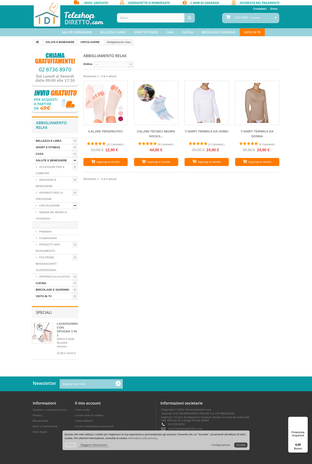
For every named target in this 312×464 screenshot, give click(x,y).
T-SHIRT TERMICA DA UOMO (206, 131)
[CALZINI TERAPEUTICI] (106, 103)
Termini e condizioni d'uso (50, 409)
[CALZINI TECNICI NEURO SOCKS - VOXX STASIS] (156, 103)
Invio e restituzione (45, 426)
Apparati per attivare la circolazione (51, 215)
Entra (273, 8)
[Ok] (118, 383)
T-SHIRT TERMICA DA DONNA (257, 133)
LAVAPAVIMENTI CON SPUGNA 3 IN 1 (69, 329)
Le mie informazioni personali (94, 426)
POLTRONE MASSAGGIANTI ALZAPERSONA (46, 264)
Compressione (48, 238)
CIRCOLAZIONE (90, 42)
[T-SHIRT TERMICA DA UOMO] (207, 103)
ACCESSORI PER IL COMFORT (50, 170)
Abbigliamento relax (51, 225)
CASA (170, 32)
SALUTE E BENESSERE (77, 32)
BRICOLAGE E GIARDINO (219, 32)
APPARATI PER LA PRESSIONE (49, 196)
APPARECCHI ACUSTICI (54, 276)
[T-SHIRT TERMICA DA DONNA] (257, 103)
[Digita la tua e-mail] (91, 384)
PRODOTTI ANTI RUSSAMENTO (48, 247)
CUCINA (187, 32)
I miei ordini (82, 409)
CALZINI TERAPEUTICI (105, 131)
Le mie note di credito (89, 415)
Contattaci (260, 8)
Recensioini (40, 420)
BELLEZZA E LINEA (113, 32)
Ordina (87, 64)
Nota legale (40, 431)
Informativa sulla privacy (142, 438)
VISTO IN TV (252, 32)
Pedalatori (45, 231)
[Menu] (305, 419)
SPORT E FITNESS (146, 32)
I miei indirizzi (84, 420)
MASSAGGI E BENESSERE (46, 183)
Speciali (44, 312)
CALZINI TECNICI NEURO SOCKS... (156, 133)
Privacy (38, 415)
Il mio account (88, 403)
